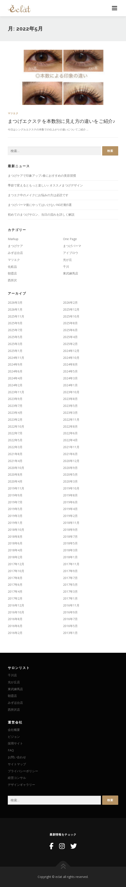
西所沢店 (14, 709)
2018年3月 (70, 550)
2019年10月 (71, 488)
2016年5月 (70, 626)
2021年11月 (71, 447)
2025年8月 (70, 323)
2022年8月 (70, 426)
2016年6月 (15, 626)
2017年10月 (16, 571)
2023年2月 (15, 419)
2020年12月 (71, 461)
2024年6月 (15, 371)
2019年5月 (15, 509)
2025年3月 (15, 344)
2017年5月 (70, 584)
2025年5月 (15, 337)
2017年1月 (70, 598)
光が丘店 (14, 682)
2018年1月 (70, 557)
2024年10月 (71, 358)
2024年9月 (15, 364)
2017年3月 (70, 591)
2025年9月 (15, 323)
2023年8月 (70, 399)
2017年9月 (70, 571)
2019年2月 (70, 516)
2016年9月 (70, 612)
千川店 (12, 675)
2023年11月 (16, 392)
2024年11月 (16, 358)
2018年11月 (71, 523)
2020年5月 (70, 474)
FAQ (11, 750)
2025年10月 (71, 316)
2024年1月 (70, 385)
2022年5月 (15, 440)
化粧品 (12, 267)
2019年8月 (70, 495)
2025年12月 (71, 309)
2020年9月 (70, 468)
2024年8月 (70, 364)
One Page (70, 239)
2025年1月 (15, 351)
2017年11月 (71, 564)
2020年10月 (16, 468)
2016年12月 (16, 605)
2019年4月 (70, 509)
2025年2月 (70, 344)
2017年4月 (15, 591)
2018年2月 (15, 557)
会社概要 (14, 730)
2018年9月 (70, 530)
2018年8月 (15, 536)
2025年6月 (70, 330)
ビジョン (14, 737)
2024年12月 (71, 351)
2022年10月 (16, 426)
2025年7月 (15, 330)
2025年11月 (16, 316)
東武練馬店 (70, 273)
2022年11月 (71, 419)
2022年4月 (70, 440)
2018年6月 (15, 543)
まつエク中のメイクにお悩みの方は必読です (38, 195)
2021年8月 (15, 454)
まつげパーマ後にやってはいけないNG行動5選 (40, 205)
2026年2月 (70, 302)
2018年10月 (16, 530)
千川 (66, 267)
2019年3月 (15, 516)
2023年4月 (15, 413)
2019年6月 (70, 502)
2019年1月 (15, 523)
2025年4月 (70, 337)
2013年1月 (70, 633)
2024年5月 (70, 371)
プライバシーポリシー (23, 771)
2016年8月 (15, 619)
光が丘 (67, 260)
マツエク (13, 113)
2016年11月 (71, 605)
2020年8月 (15, 474)
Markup (13, 239)
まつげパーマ (72, 246)
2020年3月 (70, 481)
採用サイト (15, 743)
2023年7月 (15, 406)
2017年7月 (70, 578)
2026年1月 (15, 309)
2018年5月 (70, 543)
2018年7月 (70, 536)
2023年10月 (71, 392)
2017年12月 (16, 564)
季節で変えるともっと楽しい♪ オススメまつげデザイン (45, 185)
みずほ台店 (15, 253)
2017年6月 (15, 584)
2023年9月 (15, 399)
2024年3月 (70, 378)
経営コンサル (17, 778)
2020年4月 (15, 481)
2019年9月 (15, 495)
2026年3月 (15, 302)
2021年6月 (70, 454)
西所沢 (12, 280)
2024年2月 (15, 385)
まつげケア (15, 246)
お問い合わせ (17, 757)
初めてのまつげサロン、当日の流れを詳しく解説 (41, 214)
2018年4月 (15, 550)
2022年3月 (15, 447)
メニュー (114, 8)
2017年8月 (15, 578)
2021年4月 (15, 461)
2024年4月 (15, 378)
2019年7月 (15, 502)
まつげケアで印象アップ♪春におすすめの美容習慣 (42, 175)
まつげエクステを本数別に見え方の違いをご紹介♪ (61, 121)
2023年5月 (70, 406)
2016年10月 (16, 612)
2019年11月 (16, 488)
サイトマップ (17, 764)
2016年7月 (70, 619)
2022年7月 (15, 433)
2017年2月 (15, 598)
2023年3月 (70, 413)
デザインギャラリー (21, 785)
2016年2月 (15, 633)
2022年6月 (70, 433)
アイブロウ (70, 253)
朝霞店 (12, 273)
